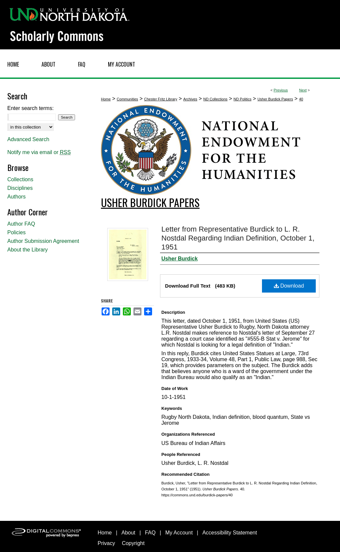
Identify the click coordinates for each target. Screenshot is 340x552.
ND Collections (215, 99)
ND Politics (242, 99)
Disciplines (20, 188)
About (128, 532)
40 (301, 99)
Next (303, 90)
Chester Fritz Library (160, 99)
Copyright (133, 543)
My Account (179, 532)
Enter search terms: (30, 108)
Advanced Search (28, 139)
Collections (20, 179)
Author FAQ (21, 224)
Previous (281, 90)
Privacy (106, 543)
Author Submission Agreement (43, 241)
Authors (16, 196)
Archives (190, 99)
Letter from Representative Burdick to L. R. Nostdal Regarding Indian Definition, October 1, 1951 (237, 238)
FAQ (150, 532)
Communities (127, 99)
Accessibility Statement (229, 532)
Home (106, 99)
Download (289, 286)
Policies (16, 232)
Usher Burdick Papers (275, 99)
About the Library (27, 249)
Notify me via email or (39, 152)
